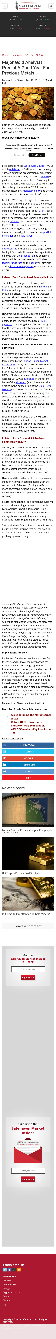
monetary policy (31, 190)
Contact (6, 1296)
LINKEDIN (19, 764)
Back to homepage (12, 738)
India (44, 286)
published (14, 169)
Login (5, 1304)
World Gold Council (34, 165)
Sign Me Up (28, 978)
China (5, 290)
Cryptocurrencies (11, 1292)
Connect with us (13, 1265)
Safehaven (9, 1276)
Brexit (42, 210)
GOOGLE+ (19, 758)
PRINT (18, 777)
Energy (6, 1288)
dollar (33, 262)
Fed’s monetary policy (21, 266)
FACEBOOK (19, 745)
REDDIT (18, 771)
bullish (45, 176)
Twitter (18, 751)
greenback (27, 255)
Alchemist (21, 382)
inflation (14, 221)
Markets (7, 1280)
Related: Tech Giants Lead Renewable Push (27, 277)
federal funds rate (12, 262)
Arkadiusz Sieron (15, 80)
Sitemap (7, 1300)
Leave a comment (28, 926)
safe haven (27, 235)
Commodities (9, 1284)
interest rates (9, 248)
